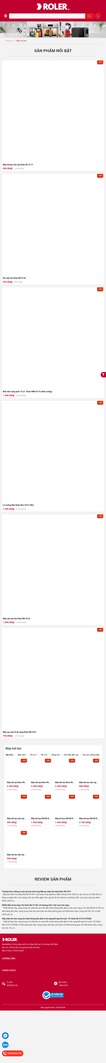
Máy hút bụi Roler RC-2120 (42, 782)
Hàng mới (54, 755)
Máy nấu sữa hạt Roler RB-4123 (16, 619)
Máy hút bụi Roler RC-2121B (19, 782)
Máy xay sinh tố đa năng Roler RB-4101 (19, 732)
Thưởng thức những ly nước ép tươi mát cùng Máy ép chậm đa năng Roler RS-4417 (36, 891)
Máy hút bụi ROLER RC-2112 (91, 818)
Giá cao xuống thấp (89, 755)
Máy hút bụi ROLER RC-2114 (43, 818)
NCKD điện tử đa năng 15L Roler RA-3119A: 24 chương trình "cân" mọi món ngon (35, 905)
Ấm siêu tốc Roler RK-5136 (14, 278)
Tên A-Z (31, 755)
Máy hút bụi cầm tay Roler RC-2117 (18, 165)
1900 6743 (81, 983)
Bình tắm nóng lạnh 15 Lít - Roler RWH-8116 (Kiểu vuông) (27, 391)
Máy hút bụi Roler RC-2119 (66, 782)
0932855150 (29, 983)
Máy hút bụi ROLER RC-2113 (67, 818)
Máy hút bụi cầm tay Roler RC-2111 (22, 855)
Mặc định (20, 755)
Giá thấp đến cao (69, 755)
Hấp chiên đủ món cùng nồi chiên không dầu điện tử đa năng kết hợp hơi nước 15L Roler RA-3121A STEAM (46, 919)
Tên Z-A (42, 755)
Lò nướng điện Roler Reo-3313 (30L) (18, 505)
